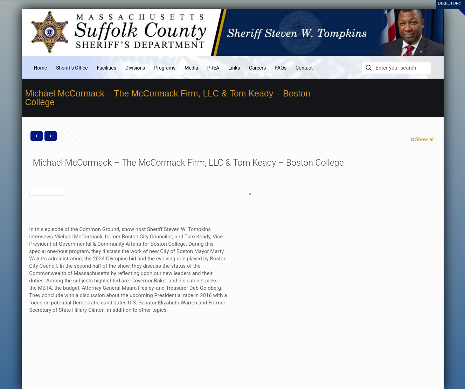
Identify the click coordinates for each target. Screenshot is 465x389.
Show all (422, 139)
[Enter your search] (396, 68)
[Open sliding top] (457, 8)
